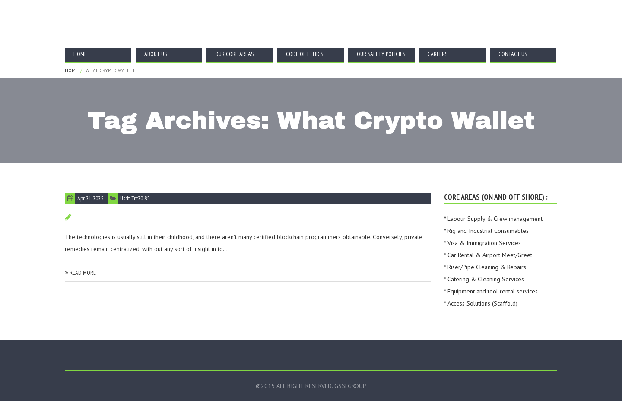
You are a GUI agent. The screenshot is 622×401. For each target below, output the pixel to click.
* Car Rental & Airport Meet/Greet (488, 255)
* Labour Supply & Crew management (493, 219)
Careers (437, 54)
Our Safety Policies (381, 54)
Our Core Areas (234, 54)
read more (80, 273)
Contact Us (512, 54)
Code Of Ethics (304, 54)
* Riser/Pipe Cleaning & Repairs (485, 267)
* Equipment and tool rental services (491, 291)
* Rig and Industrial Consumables (486, 231)
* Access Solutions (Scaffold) (480, 303)
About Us (155, 54)
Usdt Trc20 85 (134, 198)
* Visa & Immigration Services (482, 243)
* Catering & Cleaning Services (484, 279)
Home (80, 54)
